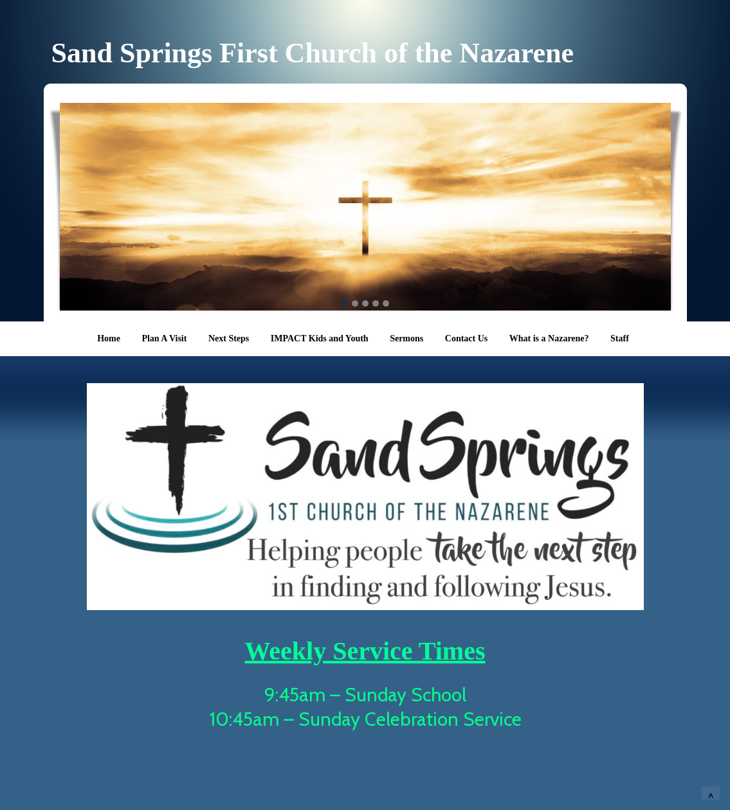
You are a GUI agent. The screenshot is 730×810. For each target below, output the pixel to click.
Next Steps (228, 338)
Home (108, 338)
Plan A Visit (164, 338)
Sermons (406, 338)
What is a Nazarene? (549, 338)
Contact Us (466, 338)
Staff (619, 338)
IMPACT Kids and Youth (320, 338)
